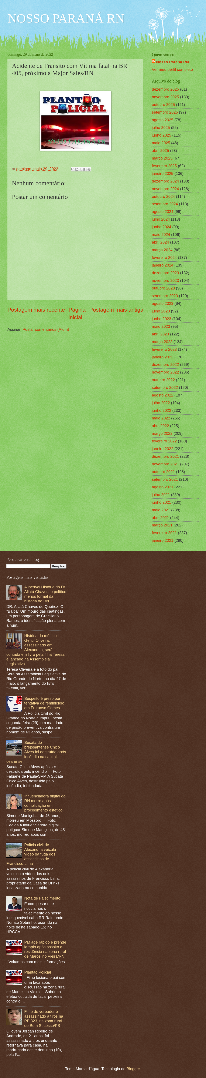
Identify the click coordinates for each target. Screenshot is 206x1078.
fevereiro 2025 (164, 166)
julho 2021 (161, 494)
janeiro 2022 (162, 448)
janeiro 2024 (162, 265)
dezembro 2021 (165, 456)
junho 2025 (161, 135)
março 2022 (162, 433)
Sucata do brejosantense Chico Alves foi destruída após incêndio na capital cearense (36, 751)
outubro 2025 (163, 104)
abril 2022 (160, 426)
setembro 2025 (165, 112)
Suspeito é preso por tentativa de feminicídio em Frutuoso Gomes (44, 703)
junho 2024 (161, 227)
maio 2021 (161, 510)
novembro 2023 (165, 280)
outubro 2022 (163, 380)
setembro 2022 (165, 387)
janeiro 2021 (162, 540)
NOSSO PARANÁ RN (65, 18)
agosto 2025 (162, 120)
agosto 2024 (162, 211)
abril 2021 (160, 517)
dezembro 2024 (165, 181)
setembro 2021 (165, 479)
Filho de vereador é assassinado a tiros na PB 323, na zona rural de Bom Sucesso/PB (43, 1018)
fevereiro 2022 (164, 441)
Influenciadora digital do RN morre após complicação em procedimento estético (44, 803)
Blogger (133, 1069)
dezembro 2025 (165, 89)
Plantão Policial (37, 972)
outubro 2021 (163, 471)
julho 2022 (161, 403)
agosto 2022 (162, 395)
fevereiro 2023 (164, 349)
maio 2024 (161, 234)
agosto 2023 (162, 303)
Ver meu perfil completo (172, 69)
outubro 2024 (163, 196)
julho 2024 (161, 219)
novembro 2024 (165, 189)
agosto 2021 (162, 487)
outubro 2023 (163, 288)
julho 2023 (161, 311)
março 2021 (162, 525)
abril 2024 (160, 242)
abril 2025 (160, 150)
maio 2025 (161, 143)
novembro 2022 (165, 372)
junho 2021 (161, 502)
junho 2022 (161, 410)
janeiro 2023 (162, 357)
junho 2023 (161, 319)
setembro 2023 (165, 296)
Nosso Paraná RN (172, 62)
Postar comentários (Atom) (46, 329)
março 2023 (162, 341)
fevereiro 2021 (164, 532)
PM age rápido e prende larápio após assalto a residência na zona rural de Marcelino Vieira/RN (45, 949)
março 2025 (162, 158)
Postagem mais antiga (116, 310)
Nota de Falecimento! (42, 898)
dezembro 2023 (165, 273)
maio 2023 (161, 326)
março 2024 (162, 250)
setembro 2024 (165, 204)
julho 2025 (161, 127)
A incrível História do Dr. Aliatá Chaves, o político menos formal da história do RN (45, 594)
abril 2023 (160, 334)
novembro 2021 (165, 464)
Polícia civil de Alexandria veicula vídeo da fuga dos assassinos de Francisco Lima (31, 854)
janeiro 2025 (162, 173)
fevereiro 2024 (164, 257)
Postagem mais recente (36, 310)
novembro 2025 (165, 97)
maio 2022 (161, 418)
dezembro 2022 (165, 364)
